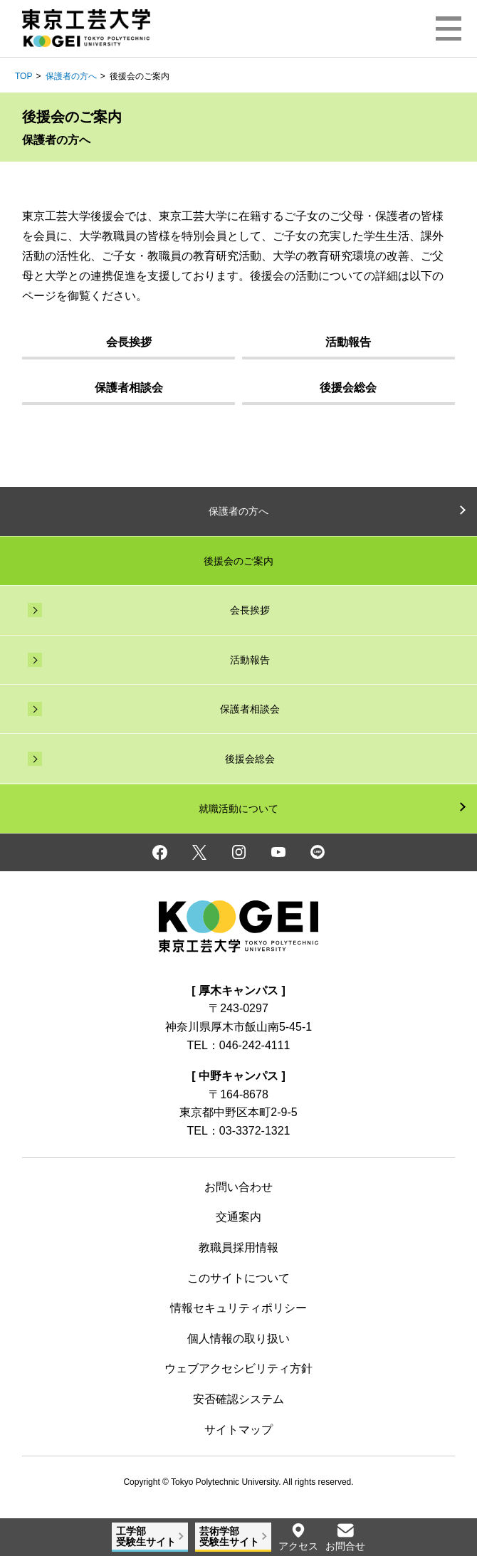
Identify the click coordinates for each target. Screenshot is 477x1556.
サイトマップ (238, 1430)
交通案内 (238, 1217)
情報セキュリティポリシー (238, 1308)
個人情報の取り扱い (238, 1338)
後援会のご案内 (238, 561)
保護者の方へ (71, 76)
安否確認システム (238, 1399)
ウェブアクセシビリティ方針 (238, 1368)
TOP (23, 76)
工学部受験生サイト (146, 1536)
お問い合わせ (238, 1187)
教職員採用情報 (238, 1247)
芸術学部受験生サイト (229, 1536)
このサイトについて (238, 1278)
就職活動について (238, 808)
